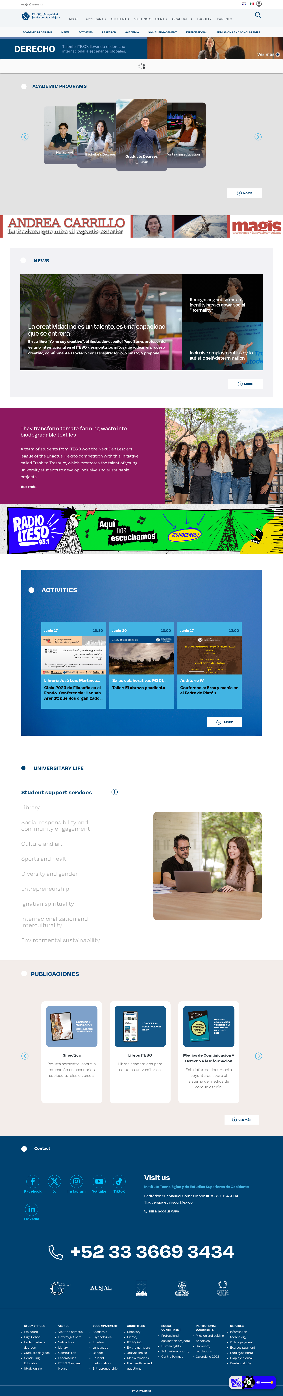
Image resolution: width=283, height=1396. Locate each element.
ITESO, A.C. (134, 1342)
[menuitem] (74, 19)
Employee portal (242, 1352)
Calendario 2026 (208, 1356)
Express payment (242, 1347)
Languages (100, 1347)
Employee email (241, 1357)
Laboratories (67, 1357)
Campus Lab (67, 1352)
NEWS (65, 32)
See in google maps (161, 1211)
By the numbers (138, 1347)
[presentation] (25, 1056)
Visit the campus (70, 1331)
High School (32, 1337)
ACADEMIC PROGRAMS (37, 32)
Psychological (102, 1337)
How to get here (69, 1337)
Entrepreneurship (105, 1368)
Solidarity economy (175, 1351)
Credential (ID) (240, 1363)
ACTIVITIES (86, 32)
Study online (33, 1368)
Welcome (31, 1331)
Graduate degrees (37, 1352)
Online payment (241, 1342)
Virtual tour (66, 1342)
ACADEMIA (132, 32)
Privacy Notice (141, 1391)
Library (63, 1347)
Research (109, 32)
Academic (100, 1331)
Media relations (138, 1357)
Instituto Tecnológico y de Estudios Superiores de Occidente (196, 1186)
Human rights (171, 1346)
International (196, 32)
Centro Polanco (172, 1356)
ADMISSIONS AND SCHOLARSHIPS (238, 32)
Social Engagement (162, 32)
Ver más (28, 486)
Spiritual (98, 1342)
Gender (98, 1352)
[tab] (71, 792)
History (132, 1337)
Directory (133, 1331)
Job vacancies (137, 1352)
